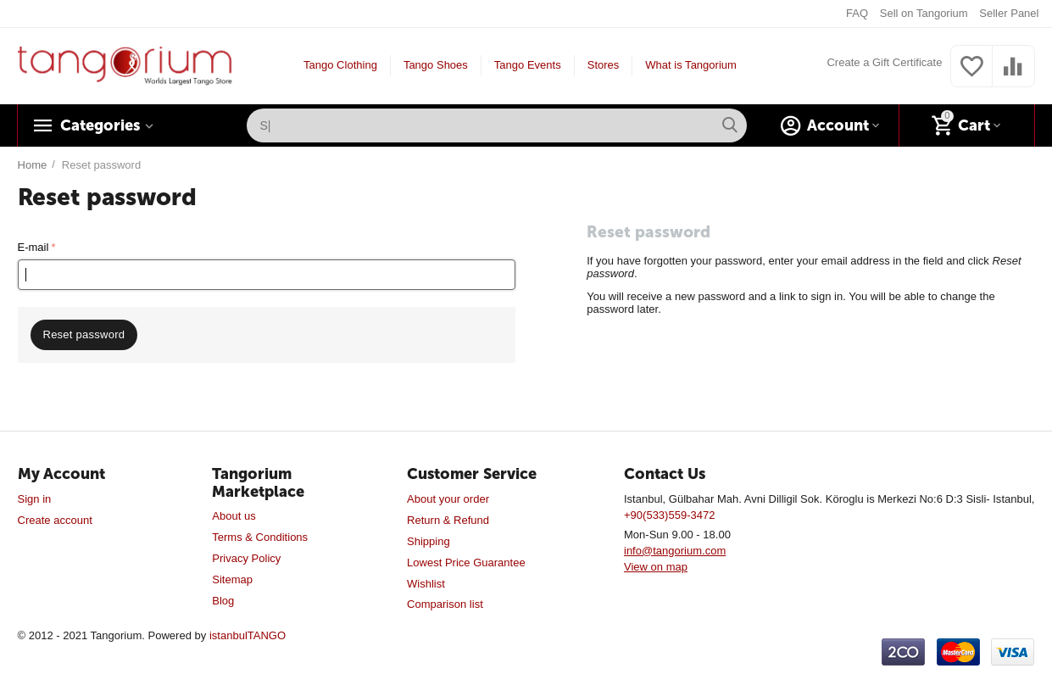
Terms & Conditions (260, 537)
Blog (223, 600)
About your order (448, 499)
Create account (55, 520)
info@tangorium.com (675, 550)
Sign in (35, 499)
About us (233, 516)
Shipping (428, 541)
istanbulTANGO (247, 635)
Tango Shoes (436, 64)
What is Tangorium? (694, 64)
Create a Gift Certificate (884, 62)
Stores (603, 64)
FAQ (857, 13)
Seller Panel (1008, 13)
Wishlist (426, 583)
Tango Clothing (340, 64)
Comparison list (445, 604)
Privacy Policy (246, 558)
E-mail (33, 247)
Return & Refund (448, 520)
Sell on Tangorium (924, 13)
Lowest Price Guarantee (466, 562)
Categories (100, 125)
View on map (655, 566)
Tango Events (527, 64)
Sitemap (232, 579)
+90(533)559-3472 (669, 515)
